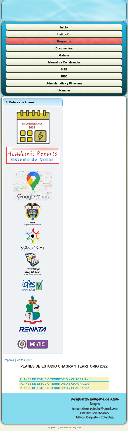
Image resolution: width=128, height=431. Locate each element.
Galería (64, 55)
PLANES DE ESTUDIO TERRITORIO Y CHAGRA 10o (54, 383)
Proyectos (64, 41)
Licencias (64, 90)
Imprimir (9, 360)
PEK (64, 76)
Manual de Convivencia (64, 62)
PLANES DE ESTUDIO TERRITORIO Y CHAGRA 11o (54, 388)
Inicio (64, 27)
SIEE (64, 69)
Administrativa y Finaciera (64, 83)
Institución (64, 34)
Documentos (64, 48)
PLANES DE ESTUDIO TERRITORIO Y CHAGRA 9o (54, 379)
